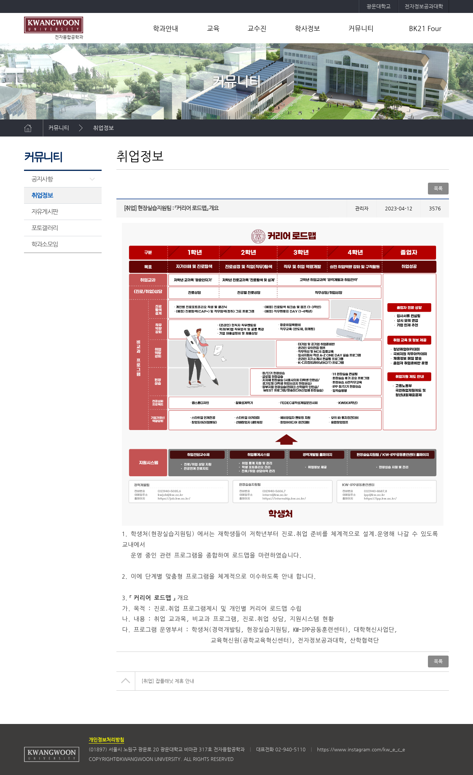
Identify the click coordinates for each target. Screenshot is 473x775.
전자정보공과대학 (424, 6)
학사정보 (307, 28)
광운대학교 (379, 6)
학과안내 (165, 28)
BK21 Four (425, 28)
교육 (213, 28)
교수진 (257, 28)
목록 (438, 188)
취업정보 (103, 128)
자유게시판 (44, 211)
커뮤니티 (361, 28)
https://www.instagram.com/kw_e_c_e (361, 749)
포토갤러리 (44, 227)
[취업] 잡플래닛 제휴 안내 (168, 681)
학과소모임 (44, 244)
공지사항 (41, 179)
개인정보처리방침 (106, 739)
